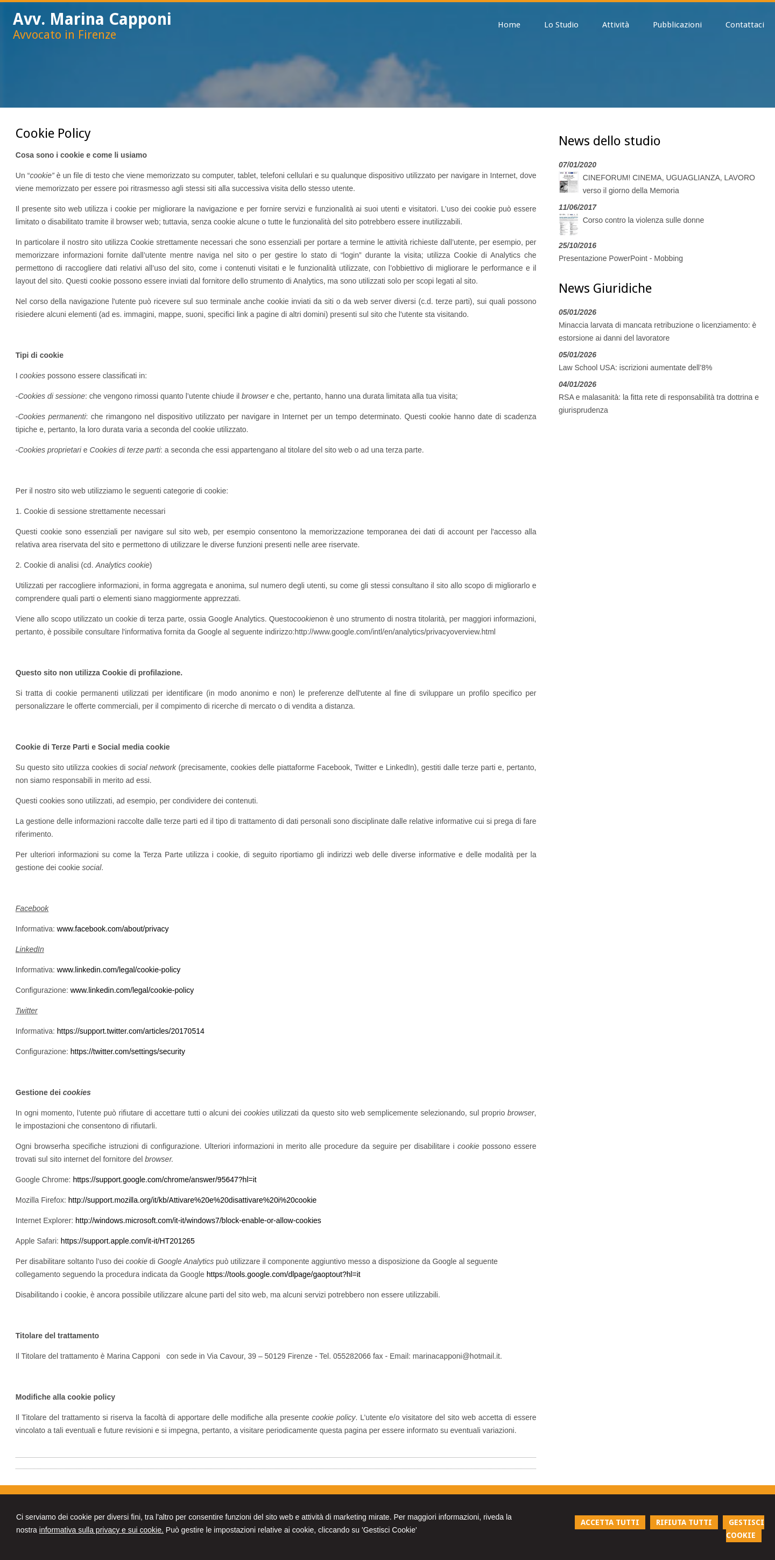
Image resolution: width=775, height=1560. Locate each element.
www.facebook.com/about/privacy (113, 928)
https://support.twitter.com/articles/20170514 (131, 1031)
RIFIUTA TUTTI (684, 1522)
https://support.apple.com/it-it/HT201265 (128, 1241)
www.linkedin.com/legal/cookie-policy (119, 969)
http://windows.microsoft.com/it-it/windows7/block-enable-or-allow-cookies (198, 1220)
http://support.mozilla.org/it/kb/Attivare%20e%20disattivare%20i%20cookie (192, 1200)
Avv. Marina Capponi (92, 19)
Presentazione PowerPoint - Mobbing (621, 258)
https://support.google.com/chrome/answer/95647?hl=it (164, 1179)
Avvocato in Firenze (64, 34)
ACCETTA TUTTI (610, 1522)
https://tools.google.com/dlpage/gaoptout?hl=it (284, 1274)
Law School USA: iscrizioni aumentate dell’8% (636, 367)
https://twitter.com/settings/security (128, 1051)
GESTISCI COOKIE (745, 1529)
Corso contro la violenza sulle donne (643, 220)
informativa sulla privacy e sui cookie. (101, 1530)
